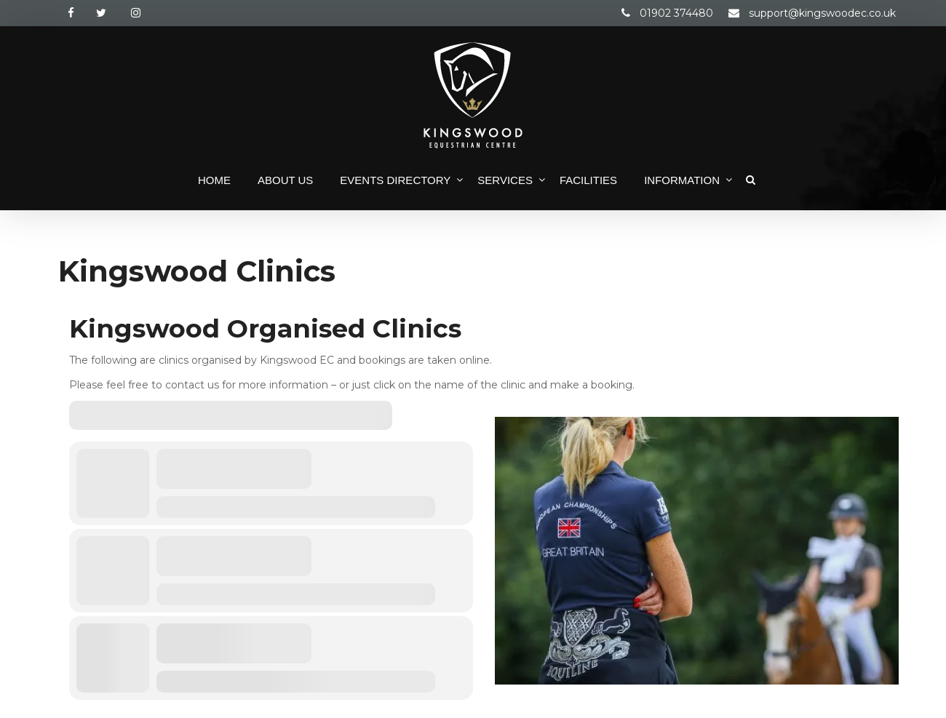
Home (214, 180)
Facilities (588, 180)
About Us (285, 180)
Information (682, 180)
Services (505, 180)
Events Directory (395, 180)
